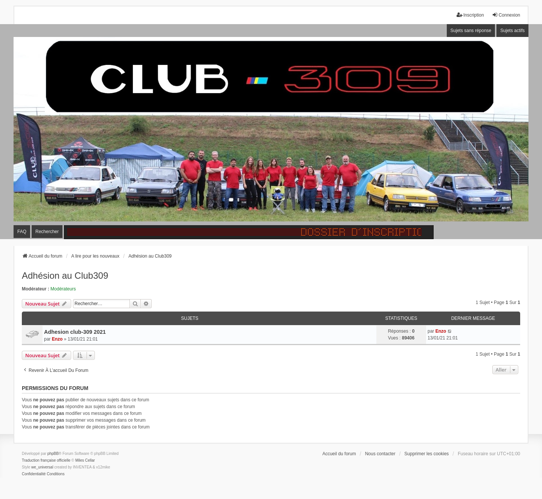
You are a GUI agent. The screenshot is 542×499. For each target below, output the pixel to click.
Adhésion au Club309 (65, 275)
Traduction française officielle (46, 460)
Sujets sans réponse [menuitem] (471, 30)
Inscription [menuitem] (470, 15)
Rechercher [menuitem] (47, 231)
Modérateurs (63, 289)
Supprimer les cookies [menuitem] (426, 453)
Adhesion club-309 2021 (75, 332)
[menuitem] (34, 474)
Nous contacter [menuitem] (380, 453)
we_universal (42, 467)
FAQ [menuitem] (21, 231)
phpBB (53, 453)
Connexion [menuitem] (506, 15)
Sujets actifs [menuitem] (512, 30)
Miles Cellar (85, 460)
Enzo (57, 339)
